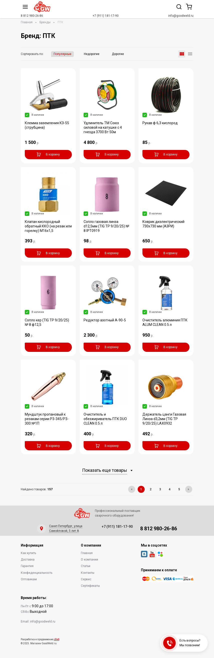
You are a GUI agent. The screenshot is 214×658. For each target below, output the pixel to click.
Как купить (28, 553)
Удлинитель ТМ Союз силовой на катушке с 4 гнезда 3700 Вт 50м (103, 127)
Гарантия (27, 566)
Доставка (28, 559)
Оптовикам (29, 579)
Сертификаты (90, 586)
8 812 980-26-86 (32, 15)
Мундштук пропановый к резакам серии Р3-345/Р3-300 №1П (47, 418)
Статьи (85, 566)
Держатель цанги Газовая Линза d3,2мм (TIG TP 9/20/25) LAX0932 (164, 418)
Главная (27, 22)
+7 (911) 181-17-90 (106, 15)
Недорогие (91, 54)
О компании (89, 559)
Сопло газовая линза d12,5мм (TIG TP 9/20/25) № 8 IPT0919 (106, 226)
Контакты (87, 573)
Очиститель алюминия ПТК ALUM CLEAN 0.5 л (164, 322)
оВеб (56, 639)
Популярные (62, 54)
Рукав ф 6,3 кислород (160, 123)
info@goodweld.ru (180, 15)
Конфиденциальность (36, 573)
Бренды (45, 22)
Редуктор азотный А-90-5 (105, 320)
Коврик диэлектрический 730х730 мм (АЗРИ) (163, 224)
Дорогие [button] (118, 54)
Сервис (86, 579)
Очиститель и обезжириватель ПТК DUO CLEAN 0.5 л (105, 418)
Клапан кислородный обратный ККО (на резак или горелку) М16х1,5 (48, 226)
